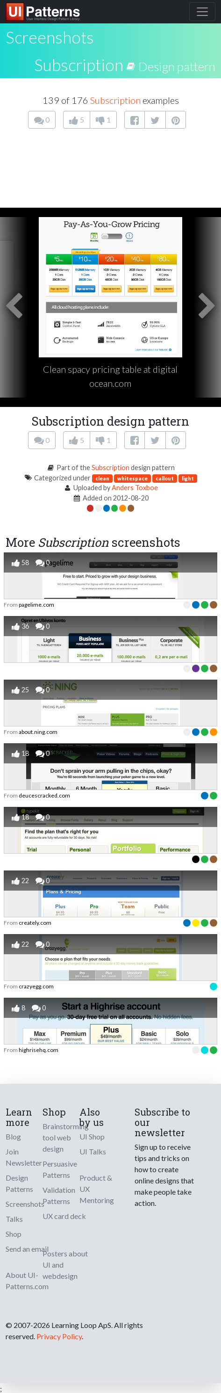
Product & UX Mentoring (96, 1188)
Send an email (27, 1248)
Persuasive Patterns (60, 1169)
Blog (13, 1136)
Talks (14, 1218)
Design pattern (176, 66)
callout (165, 478)
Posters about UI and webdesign (65, 1264)
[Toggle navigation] (202, 11)
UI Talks (92, 1151)
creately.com (35, 922)
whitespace (132, 478)
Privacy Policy (59, 1336)
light (188, 478)
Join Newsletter (24, 1157)
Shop (13, 1233)
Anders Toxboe (135, 488)
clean (102, 478)
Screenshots (25, 1203)
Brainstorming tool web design (66, 1137)
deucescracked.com (44, 795)
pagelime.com (36, 604)
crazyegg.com (36, 986)
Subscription (78, 64)
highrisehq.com (38, 1049)
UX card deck (64, 1216)
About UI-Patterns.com (27, 1280)
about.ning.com (38, 731)
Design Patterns (19, 1183)
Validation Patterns (59, 1195)
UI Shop (92, 1136)
